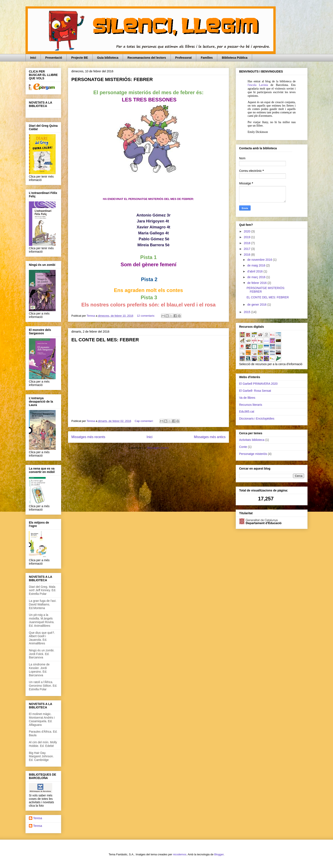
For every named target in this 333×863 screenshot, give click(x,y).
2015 (247, 312)
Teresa (37, 818)
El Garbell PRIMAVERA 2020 (258, 383)
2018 (247, 243)
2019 (247, 237)
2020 (247, 231)
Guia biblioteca (107, 57)
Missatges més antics (210, 437)
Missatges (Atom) (158, 447)
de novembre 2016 (260, 259)
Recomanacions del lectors (146, 57)
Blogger (219, 854)
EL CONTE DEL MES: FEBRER (105, 339)
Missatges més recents (88, 437)
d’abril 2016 (255, 271)
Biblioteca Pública (234, 57)
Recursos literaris (250, 404)
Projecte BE (79, 57)
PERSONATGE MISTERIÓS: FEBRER (112, 79)
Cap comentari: (144, 421)
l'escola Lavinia (258, 85)
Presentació (53, 57)
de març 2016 (256, 277)
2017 (247, 249)
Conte (243, 447)
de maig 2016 (256, 265)
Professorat (183, 57)
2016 (247, 254)
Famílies (207, 57)
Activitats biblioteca (251, 439)
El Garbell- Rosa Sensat (255, 390)
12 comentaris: (146, 315)
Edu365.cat (246, 411)
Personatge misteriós (253, 454)
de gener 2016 (257, 304)
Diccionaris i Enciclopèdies (256, 418)
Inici (33, 57)
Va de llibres (247, 397)
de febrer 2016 (257, 283)
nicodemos (179, 854)
